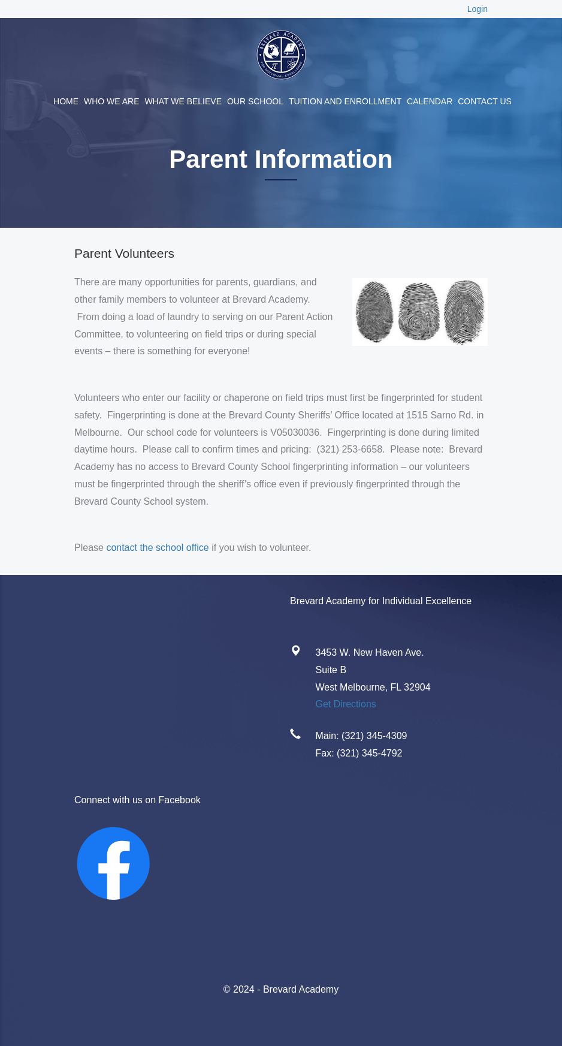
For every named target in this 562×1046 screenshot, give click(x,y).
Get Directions (346, 704)
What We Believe (183, 101)
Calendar (429, 101)
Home (65, 101)
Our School (255, 101)
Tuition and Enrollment (345, 101)
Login (477, 9)
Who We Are (112, 101)
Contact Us (485, 101)
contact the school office (157, 547)
